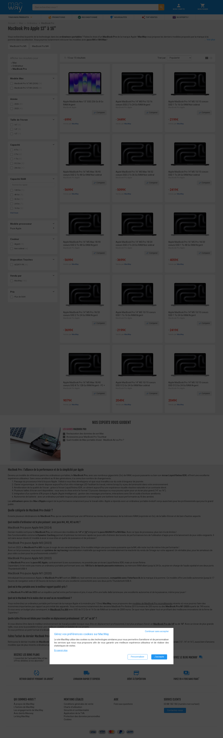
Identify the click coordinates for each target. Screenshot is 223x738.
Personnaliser (137, 657)
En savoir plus (61, 650)
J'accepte (159, 657)
